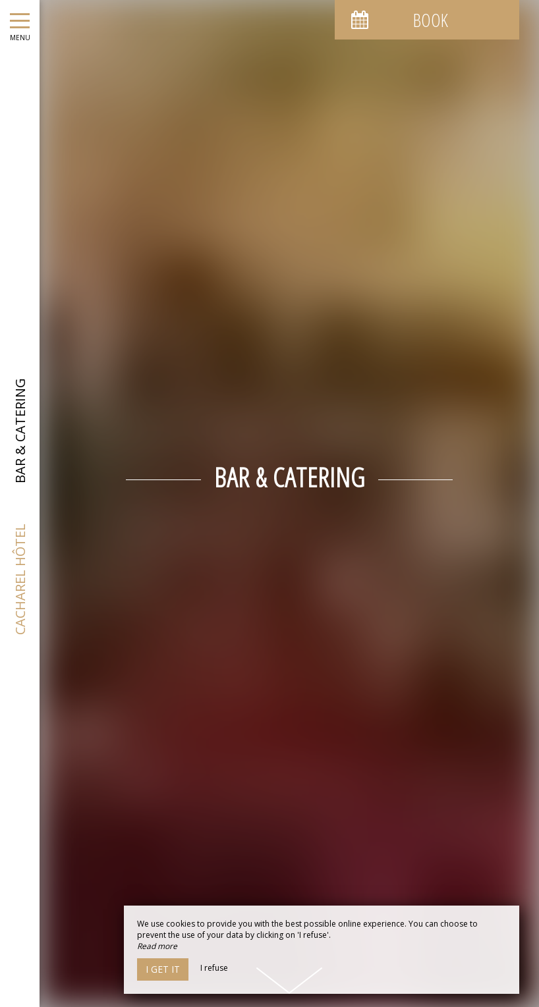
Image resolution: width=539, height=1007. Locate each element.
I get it (163, 969)
